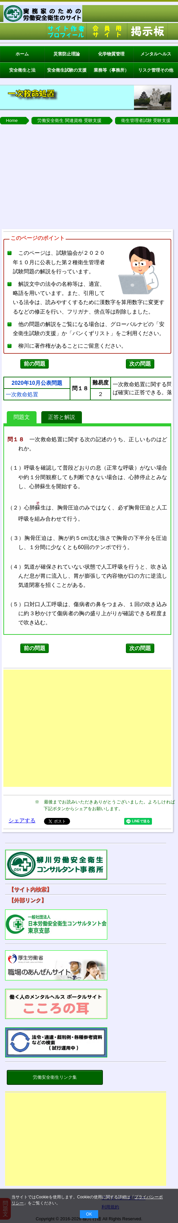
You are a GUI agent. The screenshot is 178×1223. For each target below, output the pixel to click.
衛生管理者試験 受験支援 (146, 120)
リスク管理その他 (155, 70)
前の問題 (34, 364)
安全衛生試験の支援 (67, 70)
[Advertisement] (89, 175)
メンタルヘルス (155, 53)
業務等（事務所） (111, 70)
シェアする (22, 820)
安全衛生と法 (22, 70)
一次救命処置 (22, 394)
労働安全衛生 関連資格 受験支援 (69, 120)
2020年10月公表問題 (37, 383)
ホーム (22, 53)
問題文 (22, 417)
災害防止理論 (66, 53)
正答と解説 (61, 417)
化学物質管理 (111, 53)
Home (12, 120)
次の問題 (140, 364)
